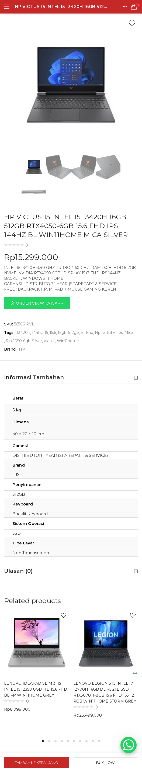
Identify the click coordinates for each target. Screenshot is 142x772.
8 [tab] (86, 741)
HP (22, 349)
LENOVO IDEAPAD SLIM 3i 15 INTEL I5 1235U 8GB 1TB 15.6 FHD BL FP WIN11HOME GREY (35, 689)
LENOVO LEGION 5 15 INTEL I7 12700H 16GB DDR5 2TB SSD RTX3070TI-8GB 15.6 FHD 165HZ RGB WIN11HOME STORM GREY (104, 692)
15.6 (53, 332)
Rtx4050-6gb (18, 340)
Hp (98, 332)
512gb (73, 332)
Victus (49, 340)
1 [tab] (43, 741)
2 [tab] (49, 741)
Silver (37, 340)
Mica (128, 332)
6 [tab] (74, 741)
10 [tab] (99, 741)
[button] (134, 7)
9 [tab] (93, 741)
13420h (23, 332)
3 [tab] (55, 741)
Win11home (68, 340)
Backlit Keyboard (30, 513)
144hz (37, 332)
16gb (62, 332)
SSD (16, 533)
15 (46, 332)
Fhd (89, 332)
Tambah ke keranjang (36, 762)
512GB (18, 494)
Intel (111, 332)
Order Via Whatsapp (39, 303)
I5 (103, 332)
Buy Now (105, 762)
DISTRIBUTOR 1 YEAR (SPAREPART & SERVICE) (60, 455)
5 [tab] (68, 741)
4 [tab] (62, 741)
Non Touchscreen (30, 552)
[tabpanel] (36, 671)
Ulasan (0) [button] (71, 571)
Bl (82, 332)
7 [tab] (80, 741)
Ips (120, 332)
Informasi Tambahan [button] (71, 377)
